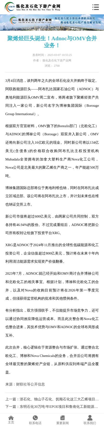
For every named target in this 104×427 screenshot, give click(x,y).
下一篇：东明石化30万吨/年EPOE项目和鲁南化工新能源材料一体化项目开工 (52, 407)
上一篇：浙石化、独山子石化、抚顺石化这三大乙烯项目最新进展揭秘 (52, 399)
